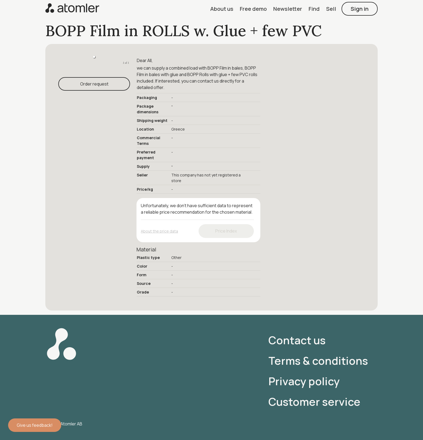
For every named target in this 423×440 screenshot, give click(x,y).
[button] (221, 8)
